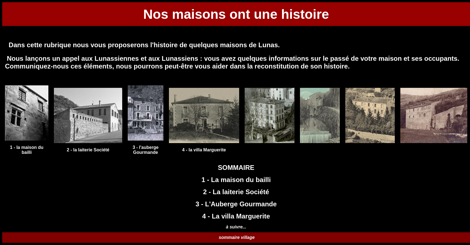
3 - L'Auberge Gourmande (236, 204)
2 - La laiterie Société (236, 192)
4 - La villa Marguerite (236, 216)
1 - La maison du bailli (236, 179)
